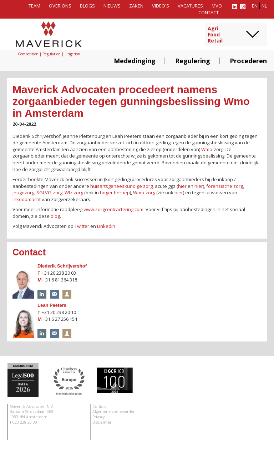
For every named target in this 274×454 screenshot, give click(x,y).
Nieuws (112, 6)
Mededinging (135, 61)
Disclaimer (101, 422)
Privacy (98, 416)
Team (34, 6)
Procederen (248, 61)
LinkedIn (106, 226)
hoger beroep (115, 192)
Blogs (87, 6)
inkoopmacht (26, 199)
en (255, 6)
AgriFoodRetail (215, 35)
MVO (217, 6)
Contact (208, 12)
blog (55, 216)
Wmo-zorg (144, 192)
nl (264, 6)
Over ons (60, 6)
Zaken (136, 6)
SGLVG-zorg (49, 192)
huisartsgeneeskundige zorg (121, 186)
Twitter (82, 226)
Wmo (206, 149)
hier (182, 186)
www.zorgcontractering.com (113, 209)
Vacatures (190, 6)
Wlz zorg (74, 192)
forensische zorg (224, 186)
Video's (160, 6)
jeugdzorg (23, 192)
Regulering (192, 61)
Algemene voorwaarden (114, 411)
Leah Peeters (51, 305)
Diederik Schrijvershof (62, 266)
